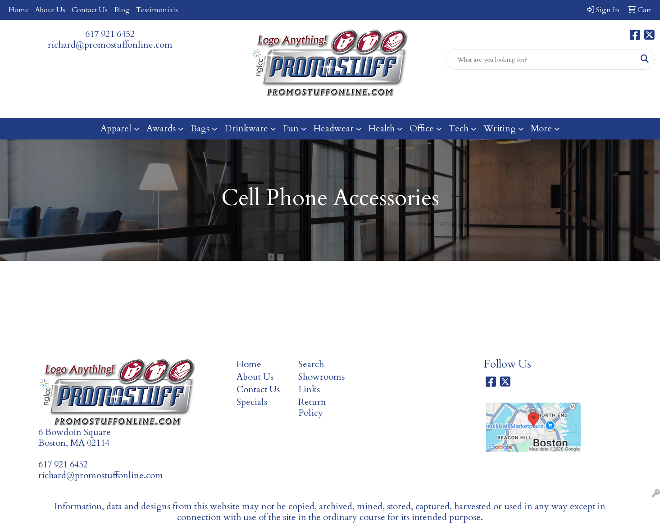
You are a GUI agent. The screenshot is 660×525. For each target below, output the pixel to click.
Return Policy (312, 407)
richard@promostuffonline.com (110, 45)
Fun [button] (291, 128)
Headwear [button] (334, 128)
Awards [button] (161, 128)
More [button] (541, 128)
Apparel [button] (116, 128)
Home (19, 10)
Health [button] (382, 128)
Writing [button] (499, 128)
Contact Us (90, 10)
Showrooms (321, 377)
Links (309, 389)
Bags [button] (200, 128)
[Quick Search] (541, 59)
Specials (252, 402)
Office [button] (422, 128)
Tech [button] (459, 128)
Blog (122, 10)
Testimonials (157, 10)
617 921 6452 (110, 34)
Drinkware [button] (246, 128)
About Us (50, 10)
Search (311, 364)
